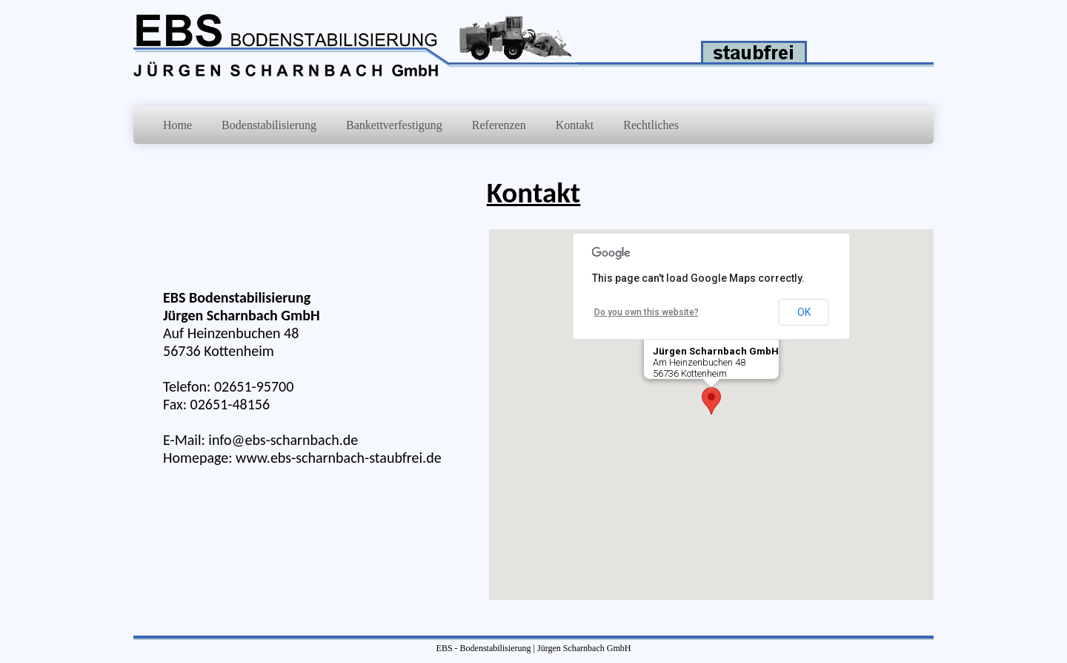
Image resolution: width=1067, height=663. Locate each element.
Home (177, 125)
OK (804, 312)
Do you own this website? (646, 312)
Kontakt (575, 125)
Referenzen (499, 125)
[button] (711, 401)
